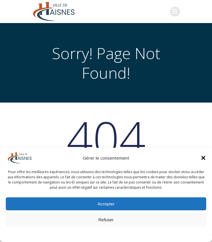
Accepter (106, 203)
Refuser (106, 219)
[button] (203, 158)
